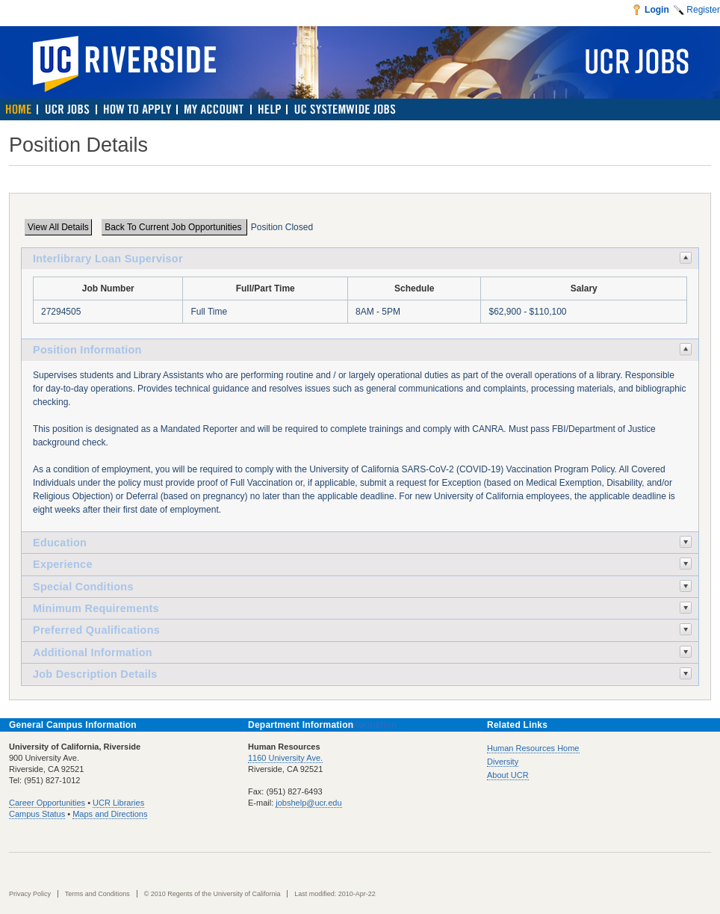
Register (703, 9)
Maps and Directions (109, 813)
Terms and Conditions (97, 894)
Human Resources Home (533, 748)
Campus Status (37, 813)
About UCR (508, 775)
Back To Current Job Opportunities (174, 227)
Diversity (502, 761)
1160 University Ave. (285, 757)
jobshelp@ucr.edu (308, 802)
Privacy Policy (30, 894)
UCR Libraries (118, 802)
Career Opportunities (47, 802)
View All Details (58, 227)
